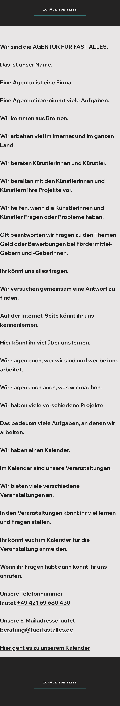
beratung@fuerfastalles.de (36, 629)
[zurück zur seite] (60, 10)
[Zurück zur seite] (60, 682)
